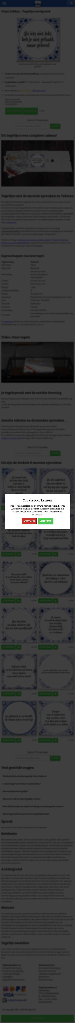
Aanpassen (29, 521)
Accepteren (45, 521)
